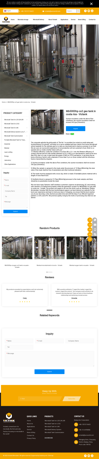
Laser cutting (8, 152)
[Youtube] (92, 11)
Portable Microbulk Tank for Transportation (15, 140)
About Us (30, 424)
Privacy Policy (31, 438)
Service (29, 429)
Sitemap (50, 455)
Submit (15, 211)
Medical (6, 148)
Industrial (7, 144)
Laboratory (7, 160)
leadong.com (44, 455)
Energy (6, 156)
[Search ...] (71, 11)
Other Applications (10, 164)
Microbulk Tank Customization (13, 136)
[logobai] (9, 418)
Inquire (75, 129)
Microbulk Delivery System (53, 429)
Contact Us (30, 435)
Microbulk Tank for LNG (11, 128)
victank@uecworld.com (52, 11)
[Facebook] (85, 11)
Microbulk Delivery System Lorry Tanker (15, 132)
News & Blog (31, 432)
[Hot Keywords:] (78, 11)
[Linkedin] (88, 11)
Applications (31, 426)
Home (4, 102)
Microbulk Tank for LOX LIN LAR (13, 119)
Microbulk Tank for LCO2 (11, 124)
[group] (17, 251)
